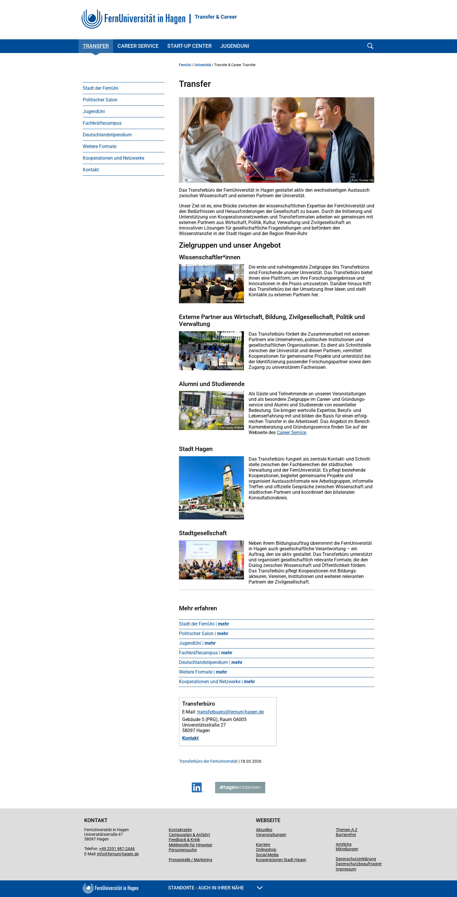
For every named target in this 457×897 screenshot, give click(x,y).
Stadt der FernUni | (204, 624)
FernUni (185, 65)
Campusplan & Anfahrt (189, 834)
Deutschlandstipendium (107, 135)
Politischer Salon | (203, 633)
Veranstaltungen (271, 834)
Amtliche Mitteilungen (347, 846)
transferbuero (211, 712)
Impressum (346, 869)
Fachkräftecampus (102, 123)
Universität (202, 65)
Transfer (96, 46)
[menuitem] (123, 88)
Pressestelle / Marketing (190, 859)
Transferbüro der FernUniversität (208, 761)
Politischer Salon (100, 100)
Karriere (263, 844)
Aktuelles (264, 829)
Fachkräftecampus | (205, 652)
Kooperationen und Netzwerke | (217, 681)
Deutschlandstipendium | (210, 662)
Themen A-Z (346, 829)
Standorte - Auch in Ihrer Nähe (215, 888)
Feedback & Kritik (184, 839)
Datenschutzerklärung (356, 859)
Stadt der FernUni (100, 88)
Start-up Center (189, 46)
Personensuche (183, 849)
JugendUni (234, 46)
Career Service (138, 46)
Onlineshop (266, 849)
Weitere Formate (99, 146)
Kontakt (91, 169)
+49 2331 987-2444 (117, 848)
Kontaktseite (180, 829)
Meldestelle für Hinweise (190, 845)
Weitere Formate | (203, 672)
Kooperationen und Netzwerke (113, 158)
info (100, 854)
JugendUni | (197, 643)
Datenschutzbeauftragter (359, 863)
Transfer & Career (216, 17)
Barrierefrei (346, 834)
